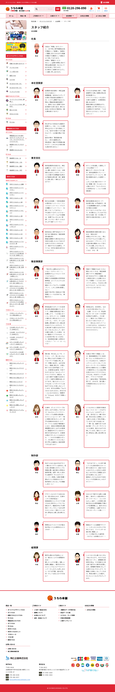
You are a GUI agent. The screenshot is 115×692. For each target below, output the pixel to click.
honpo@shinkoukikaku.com (20, 679)
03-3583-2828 (47, 673)
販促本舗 (33, 23)
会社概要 (57, 23)
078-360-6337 (14, 677)
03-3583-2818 (47, 675)
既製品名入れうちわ (13, 130)
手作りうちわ (11, 178)
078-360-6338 (14, 675)
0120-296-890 (76, 8)
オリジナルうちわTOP (46, 23)
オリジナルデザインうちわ (15, 58)
